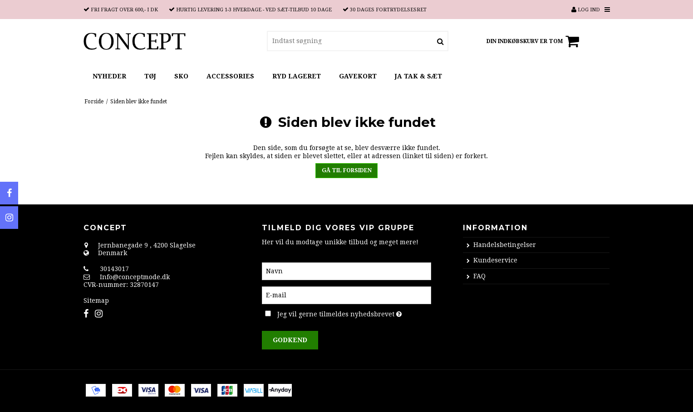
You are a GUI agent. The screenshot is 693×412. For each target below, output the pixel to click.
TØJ (150, 76)
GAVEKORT (358, 76)
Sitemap (96, 300)
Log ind (585, 10)
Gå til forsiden (347, 170)
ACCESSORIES (230, 76)
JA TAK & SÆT (418, 76)
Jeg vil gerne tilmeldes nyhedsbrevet (354, 312)
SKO (181, 76)
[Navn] (346, 270)
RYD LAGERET (296, 76)
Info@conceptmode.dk (135, 277)
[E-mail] (346, 294)
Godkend (290, 340)
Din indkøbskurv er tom (534, 41)
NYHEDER (109, 76)
